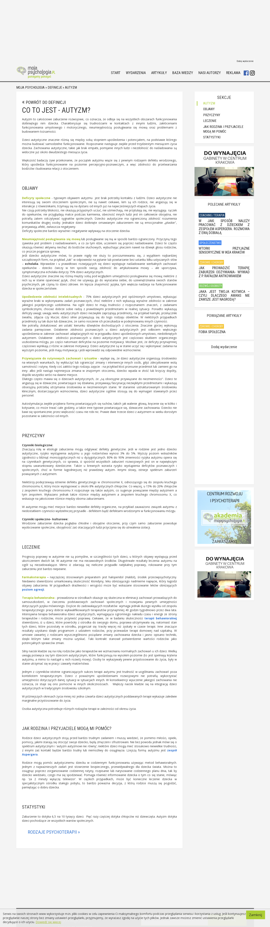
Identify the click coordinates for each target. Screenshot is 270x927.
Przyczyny (211, 115)
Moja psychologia (30, 87)
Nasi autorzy (209, 73)
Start (116, 73)
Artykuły (159, 73)
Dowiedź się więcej (48, 922)
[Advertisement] (135, 29)
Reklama (233, 73)
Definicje (55, 87)
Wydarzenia (136, 73)
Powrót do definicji (46, 102)
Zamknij (255, 914)
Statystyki (211, 137)
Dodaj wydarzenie (245, 61)
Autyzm (71, 87)
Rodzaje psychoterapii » (54, 832)
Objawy (209, 109)
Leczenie (209, 121)
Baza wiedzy (182, 73)
